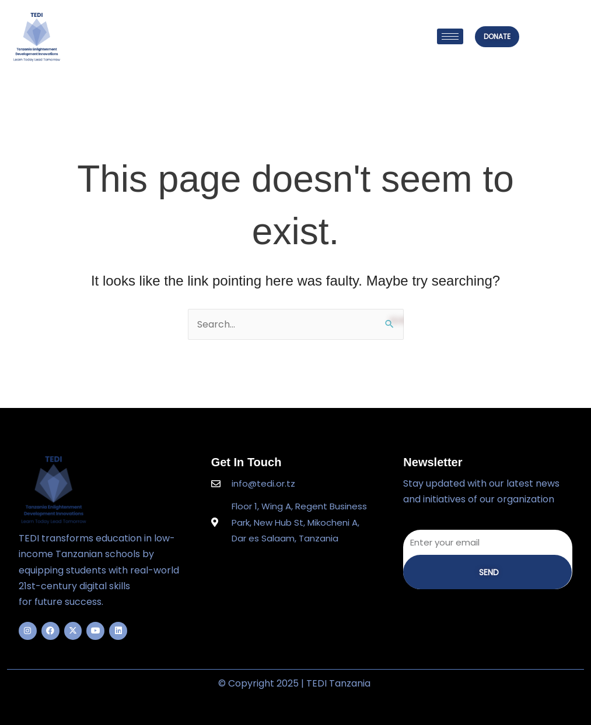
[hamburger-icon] (450, 36)
